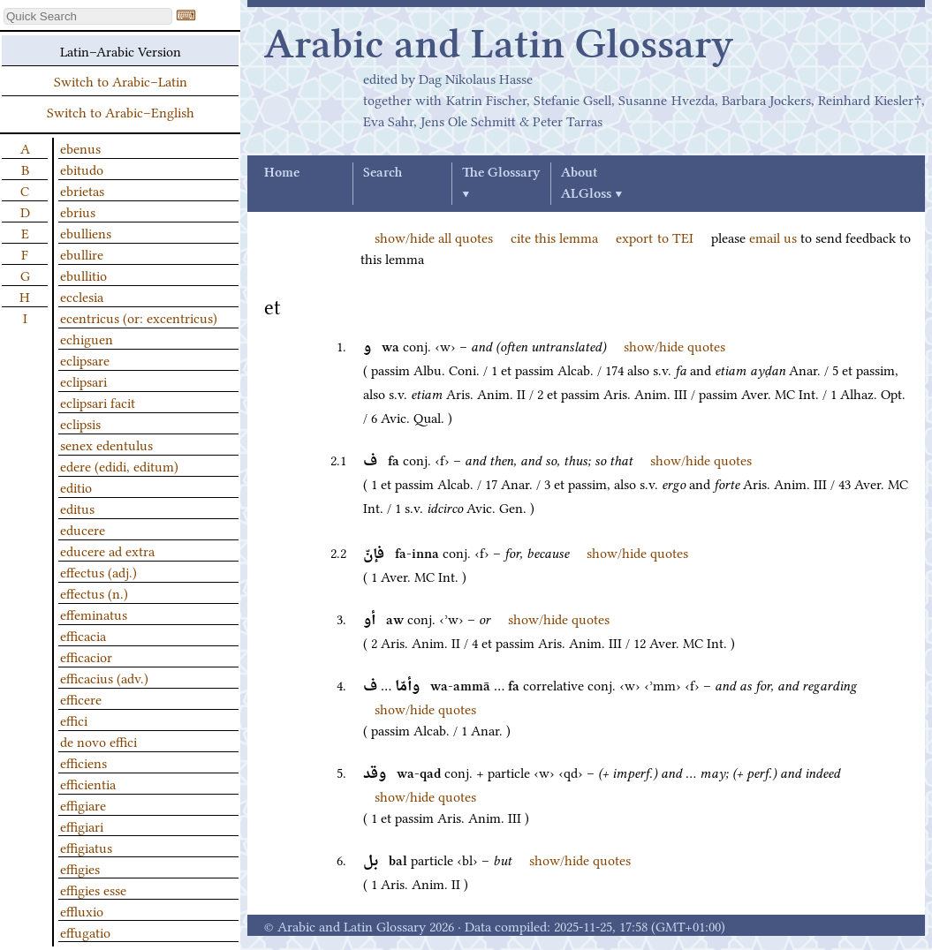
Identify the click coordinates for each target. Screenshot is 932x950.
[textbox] (88, 16)
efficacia (83, 635)
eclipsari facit (97, 401)
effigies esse (93, 889)
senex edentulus (106, 444)
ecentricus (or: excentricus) (138, 317)
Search (382, 173)
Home (281, 173)
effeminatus (93, 613)
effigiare (83, 804)
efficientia (88, 783)
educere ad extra (107, 550)
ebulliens (85, 232)
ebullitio (83, 274)
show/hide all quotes (434, 236)
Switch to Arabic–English (120, 111)
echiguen (86, 338)
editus (77, 507)
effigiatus (86, 846)
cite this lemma (554, 236)
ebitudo (81, 168)
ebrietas (82, 190)
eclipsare (85, 359)
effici (73, 719)
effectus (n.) (94, 592)
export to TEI (654, 236)
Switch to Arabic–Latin (120, 80)
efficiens (83, 762)
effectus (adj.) (98, 571)
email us (773, 236)
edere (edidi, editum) (119, 465)
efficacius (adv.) (104, 677)
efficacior (86, 656)
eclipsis (80, 423)
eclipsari (83, 380)
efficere (81, 698)
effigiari (81, 825)
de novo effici (98, 740)
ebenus (80, 147)
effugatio (85, 931)
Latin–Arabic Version (120, 50)
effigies (80, 868)
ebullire (81, 253)
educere (82, 529)
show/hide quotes (674, 345)
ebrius (77, 211)
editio (76, 486)
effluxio (81, 910)
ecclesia (81, 295)
